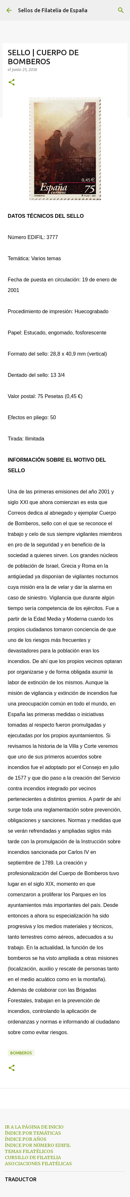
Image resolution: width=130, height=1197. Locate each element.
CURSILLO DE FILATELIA (33, 1157)
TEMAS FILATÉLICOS (29, 1151)
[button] (11, 82)
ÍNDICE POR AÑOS (25, 1139)
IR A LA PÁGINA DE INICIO (34, 1127)
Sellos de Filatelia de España (52, 10)
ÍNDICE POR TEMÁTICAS (33, 1133)
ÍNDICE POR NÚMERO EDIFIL (38, 1145)
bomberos (21, 1053)
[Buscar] (121, 10)
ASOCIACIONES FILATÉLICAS (38, 1163)
